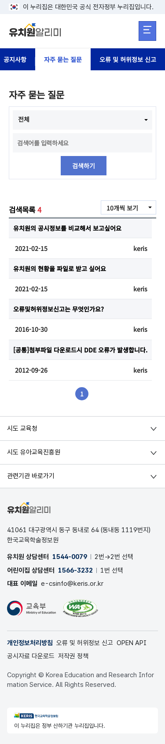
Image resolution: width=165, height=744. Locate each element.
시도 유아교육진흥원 (33, 452)
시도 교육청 (22, 428)
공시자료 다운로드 (31, 656)
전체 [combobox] (23, 119)
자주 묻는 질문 (63, 59)
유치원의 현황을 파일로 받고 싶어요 (59, 268)
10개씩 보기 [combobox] (122, 207)
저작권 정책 (73, 656)
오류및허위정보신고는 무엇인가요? (58, 309)
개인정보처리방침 (30, 643)
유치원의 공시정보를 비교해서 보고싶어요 (67, 228)
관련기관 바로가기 (31, 476)
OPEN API (132, 643)
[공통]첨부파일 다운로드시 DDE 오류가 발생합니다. (80, 349)
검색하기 (83, 165)
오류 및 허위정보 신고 (127, 59)
